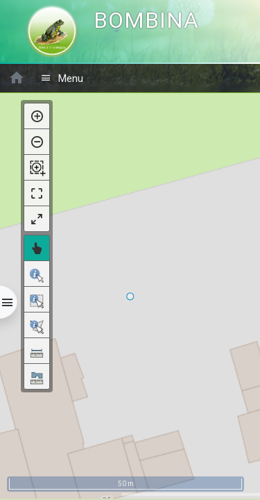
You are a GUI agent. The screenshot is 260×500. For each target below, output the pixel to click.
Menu (61, 78)
